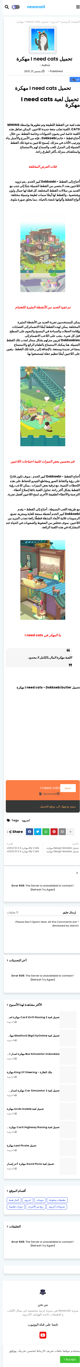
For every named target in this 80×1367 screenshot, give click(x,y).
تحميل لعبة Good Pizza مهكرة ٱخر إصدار (27, 1164)
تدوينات (37, 1200)
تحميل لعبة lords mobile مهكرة (22, 1109)
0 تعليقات (9, 912)
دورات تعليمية (13, 1206)
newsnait (33, 7)
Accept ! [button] (67, 1359)
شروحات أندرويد (54, 1206)
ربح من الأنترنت (32, 1206)
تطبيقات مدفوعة (54, 1200)
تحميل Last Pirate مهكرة (19, 1145)
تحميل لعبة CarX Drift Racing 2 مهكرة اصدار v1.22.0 (30, 1017)
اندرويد (52, 22)
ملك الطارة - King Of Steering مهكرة (26, 1072)
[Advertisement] (40, 740)
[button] (6, 7)
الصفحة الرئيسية (67, 22)
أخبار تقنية (11, 1200)
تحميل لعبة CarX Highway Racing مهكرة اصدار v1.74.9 (30, 1127)
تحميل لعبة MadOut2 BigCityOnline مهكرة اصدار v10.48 (30, 1036)
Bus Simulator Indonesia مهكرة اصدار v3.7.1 (30, 1054)
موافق (10, 1351)
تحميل (65, 788)
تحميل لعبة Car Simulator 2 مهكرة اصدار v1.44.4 (30, 1090)
